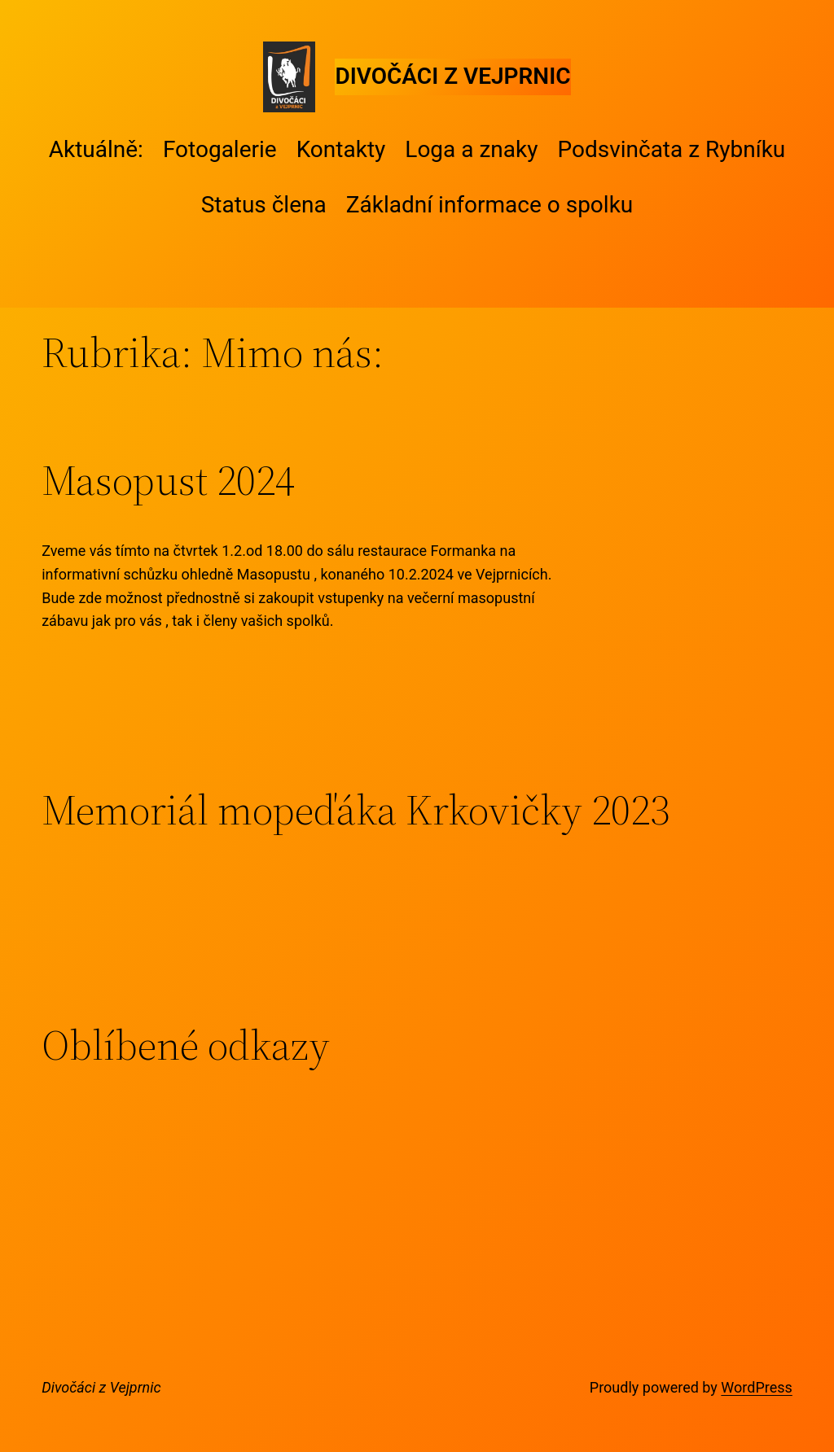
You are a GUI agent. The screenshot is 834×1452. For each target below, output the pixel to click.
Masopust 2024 (168, 480)
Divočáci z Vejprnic (452, 76)
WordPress (756, 1387)
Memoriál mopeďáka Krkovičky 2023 (355, 809)
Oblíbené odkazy (186, 1045)
